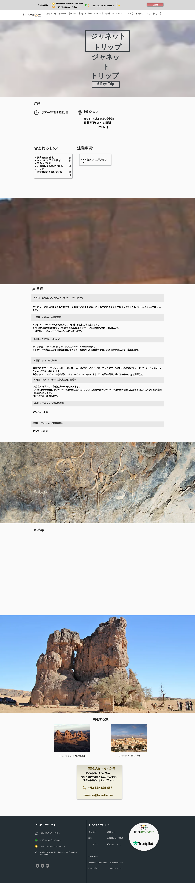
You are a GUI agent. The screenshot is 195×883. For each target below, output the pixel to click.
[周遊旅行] (92, 832)
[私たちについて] (114, 844)
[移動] (94, 838)
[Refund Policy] (94, 868)
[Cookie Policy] (116, 868)
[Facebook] (37, 866)
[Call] (36, 840)
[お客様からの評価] (115, 838)
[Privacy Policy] (116, 862)
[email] (36, 846)
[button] (43, 5)
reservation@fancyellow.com (98, 795)
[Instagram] (47, 866)
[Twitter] (42, 866)
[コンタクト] (93, 844)
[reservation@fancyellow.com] (69, 4)
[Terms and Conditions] (98, 862)
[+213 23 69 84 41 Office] (67, 7)
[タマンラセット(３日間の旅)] (72, 755)
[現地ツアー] (112, 832)
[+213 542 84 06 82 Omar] (102, 5)
